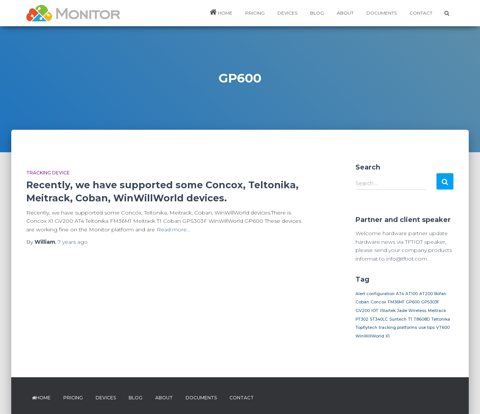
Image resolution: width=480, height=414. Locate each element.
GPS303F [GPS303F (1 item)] (430, 302)
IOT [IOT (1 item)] (374, 310)
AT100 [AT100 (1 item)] (411, 293)
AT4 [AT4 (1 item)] (400, 293)
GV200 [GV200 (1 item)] (363, 310)
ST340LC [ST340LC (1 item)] (379, 319)
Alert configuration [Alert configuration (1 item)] (375, 293)
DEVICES (287, 13)
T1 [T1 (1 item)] (410, 319)
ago (73, 241)
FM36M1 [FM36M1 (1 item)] (396, 302)
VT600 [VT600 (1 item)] (443, 327)
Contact (421, 13)
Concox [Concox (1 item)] (378, 302)
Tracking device (48, 173)
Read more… (173, 229)
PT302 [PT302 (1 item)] (362, 319)
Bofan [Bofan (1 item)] (440, 293)
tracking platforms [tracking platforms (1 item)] (398, 327)
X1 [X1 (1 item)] (388, 336)
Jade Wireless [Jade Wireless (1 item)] (411, 310)
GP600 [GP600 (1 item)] (413, 302)
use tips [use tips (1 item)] (426, 327)
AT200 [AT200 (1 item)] (426, 293)
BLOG (317, 13)
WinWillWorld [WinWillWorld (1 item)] (370, 336)
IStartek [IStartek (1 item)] (388, 310)
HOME (221, 12)
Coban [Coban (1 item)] (362, 302)
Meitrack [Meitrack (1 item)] (437, 310)
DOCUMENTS (381, 13)
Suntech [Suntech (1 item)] (397, 319)
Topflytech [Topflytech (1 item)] (366, 327)
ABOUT (345, 13)
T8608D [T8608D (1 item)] (422, 319)
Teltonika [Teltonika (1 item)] (440, 319)
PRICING (255, 13)
